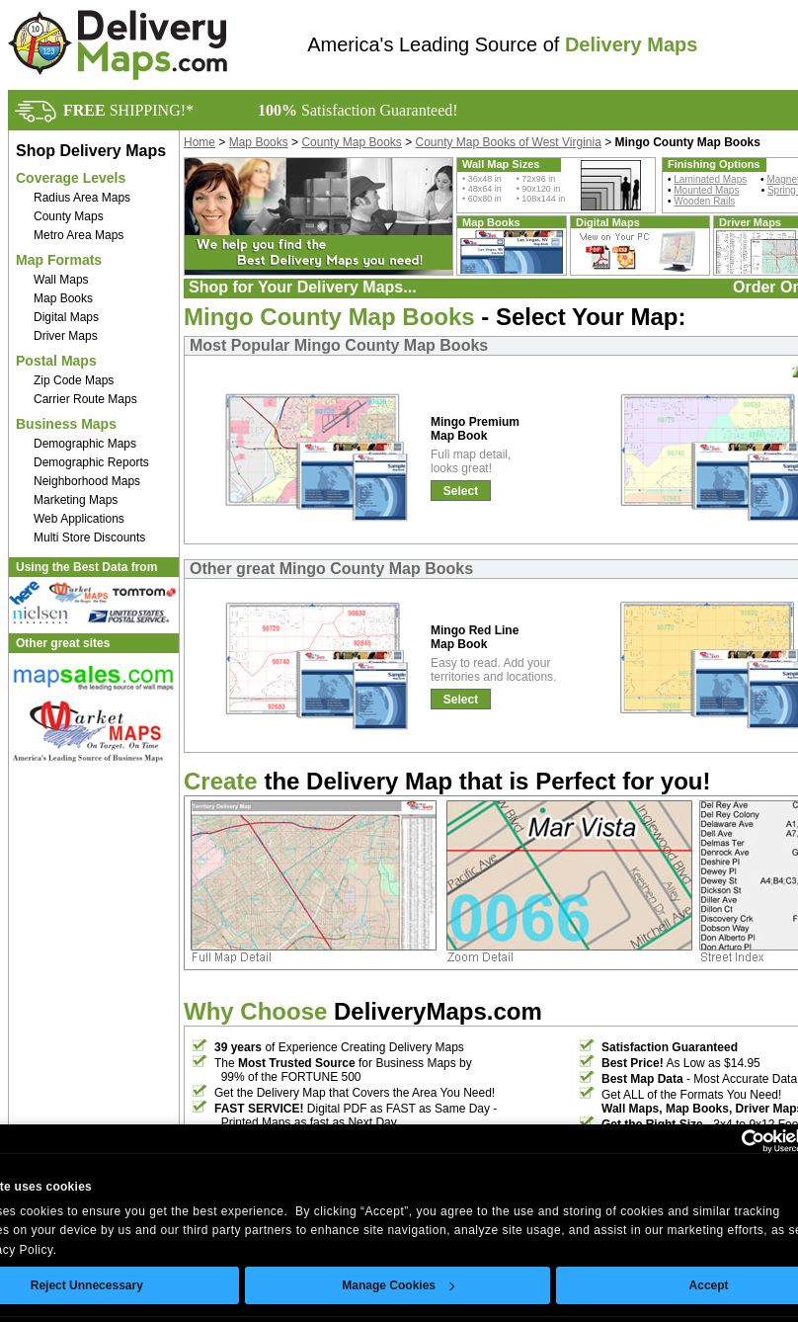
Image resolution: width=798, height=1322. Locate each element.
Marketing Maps (76, 500)
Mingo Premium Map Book (475, 429)
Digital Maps (66, 317)
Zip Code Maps (74, 380)
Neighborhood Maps (87, 481)
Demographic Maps (85, 444)
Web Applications (79, 519)
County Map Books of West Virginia (508, 142)
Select (460, 491)
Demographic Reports (91, 462)
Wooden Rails (704, 201)
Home (199, 142)
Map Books (63, 298)
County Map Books (351, 142)
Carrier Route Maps (85, 399)
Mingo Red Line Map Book (475, 637)
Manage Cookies (398, 1285)
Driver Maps (66, 336)
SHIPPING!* (128, 110)
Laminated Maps (710, 179)
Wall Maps (61, 280)
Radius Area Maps (82, 198)
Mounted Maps (706, 190)
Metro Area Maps (78, 235)
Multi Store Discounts (89, 537)
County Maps (69, 216)
